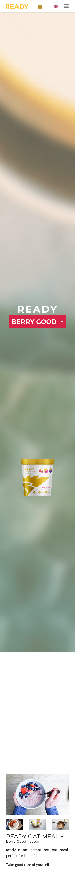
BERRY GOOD (34, 322)
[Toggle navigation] (66, 6)
